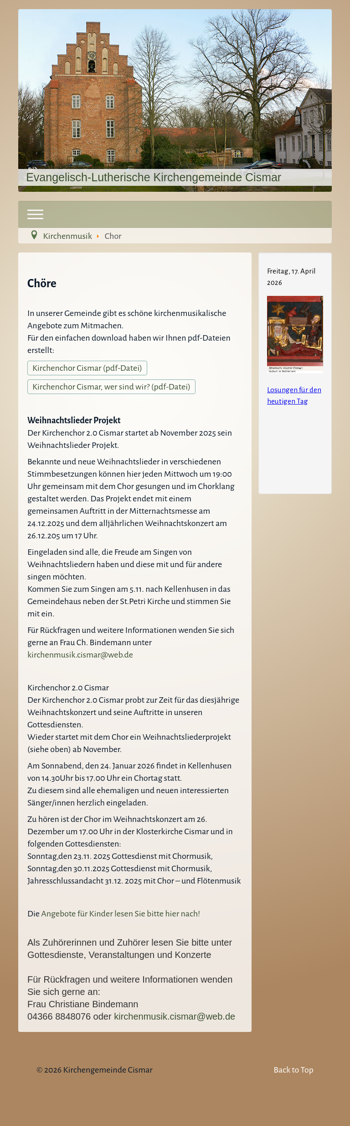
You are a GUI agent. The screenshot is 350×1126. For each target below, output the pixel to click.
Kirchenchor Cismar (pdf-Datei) (87, 368)
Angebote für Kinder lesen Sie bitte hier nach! (120, 913)
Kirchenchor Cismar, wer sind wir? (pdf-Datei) (111, 386)
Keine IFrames (295, 372)
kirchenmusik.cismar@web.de (80, 654)
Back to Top (293, 1069)
